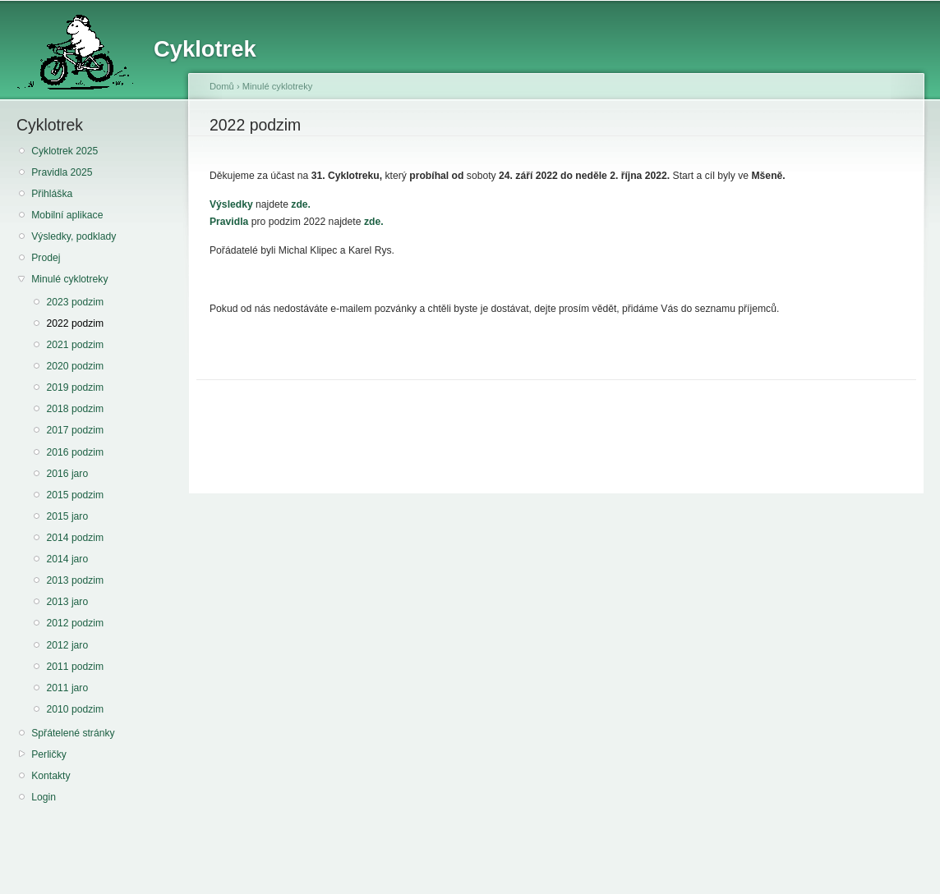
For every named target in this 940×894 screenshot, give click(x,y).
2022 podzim (75, 323)
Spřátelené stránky (72, 733)
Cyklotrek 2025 (64, 151)
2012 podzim (75, 623)
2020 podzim (75, 366)
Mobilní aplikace (67, 215)
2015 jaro (67, 516)
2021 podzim (75, 345)
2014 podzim (75, 537)
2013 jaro (67, 601)
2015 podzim (75, 495)
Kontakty (50, 776)
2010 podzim (75, 709)
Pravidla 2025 (61, 172)
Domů (222, 86)
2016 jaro (67, 473)
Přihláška (51, 193)
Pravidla (229, 221)
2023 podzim (75, 302)
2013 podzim (75, 580)
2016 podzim (75, 452)
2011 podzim (75, 666)
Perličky (49, 754)
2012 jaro (67, 645)
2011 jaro (67, 688)
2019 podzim (75, 387)
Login (43, 797)
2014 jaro (67, 559)
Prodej (45, 258)
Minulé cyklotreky (69, 279)
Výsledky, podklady (73, 236)
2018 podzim (75, 409)
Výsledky (231, 204)
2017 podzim (75, 430)
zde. (301, 204)
